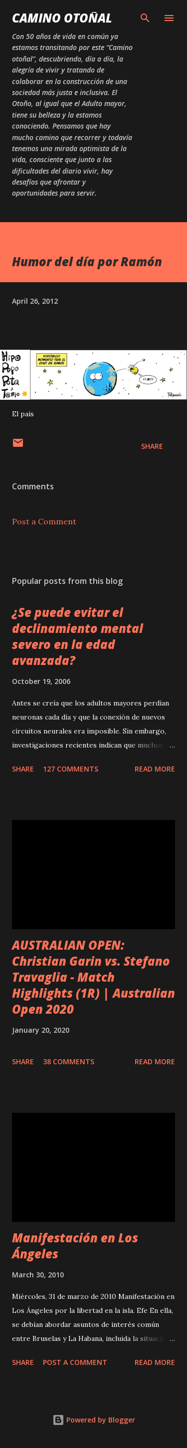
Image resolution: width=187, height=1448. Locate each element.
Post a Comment (44, 521)
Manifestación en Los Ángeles (75, 1245)
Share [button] (152, 446)
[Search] (145, 18)
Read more (155, 769)
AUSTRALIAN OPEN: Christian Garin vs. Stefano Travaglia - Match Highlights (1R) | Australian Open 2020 (93, 977)
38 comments (68, 1061)
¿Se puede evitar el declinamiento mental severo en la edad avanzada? (77, 636)
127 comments (70, 769)
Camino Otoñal (62, 18)
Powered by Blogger (93, 1419)
